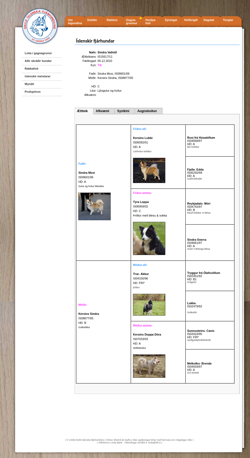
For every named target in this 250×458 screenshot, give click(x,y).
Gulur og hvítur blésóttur (91, 186)
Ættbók (82, 111)
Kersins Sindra (107, 77)
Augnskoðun (147, 111)
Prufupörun (33, 91)
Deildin (92, 20)
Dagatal (209, 20)
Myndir (29, 84)
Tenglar (228, 20)
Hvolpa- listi (150, 21)
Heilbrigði (191, 20)
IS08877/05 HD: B (88, 318)
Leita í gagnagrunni (38, 53)
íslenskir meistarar (37, 76)
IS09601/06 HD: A (86, 177)
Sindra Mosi (105, 73)
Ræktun (112, 20)
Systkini (123, 111)
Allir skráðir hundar (38, 60)
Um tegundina (75, 21)
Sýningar (171, 20)
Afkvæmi (102, 111)
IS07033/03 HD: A (147, 339)
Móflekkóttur (139, 348)
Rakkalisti (31, 68)
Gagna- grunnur (131, 21)
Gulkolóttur (84, 327)
